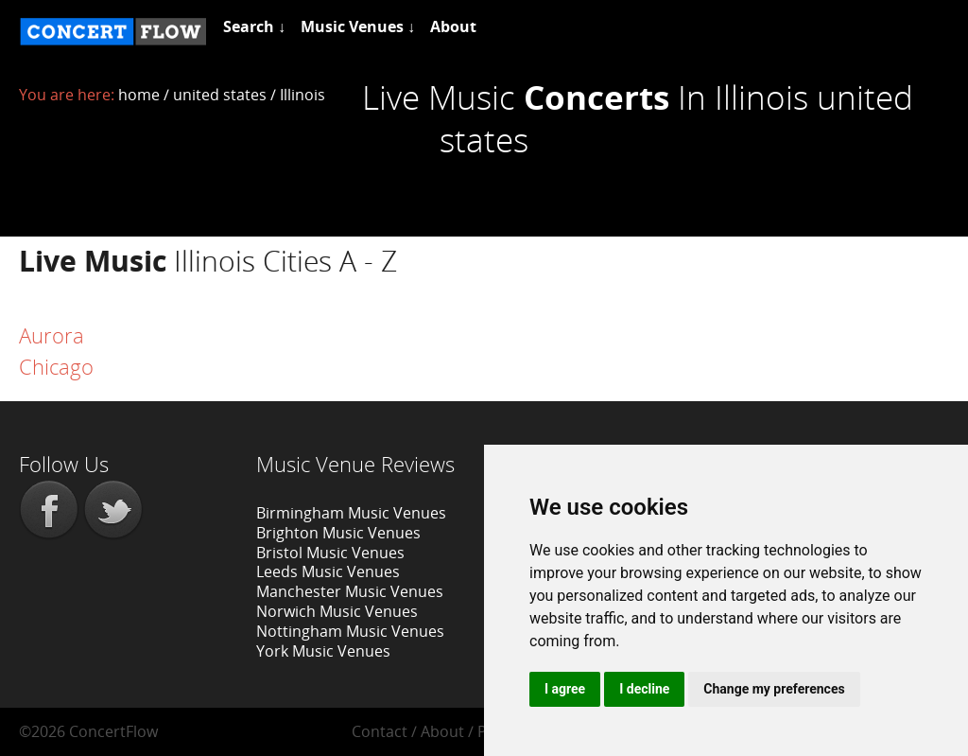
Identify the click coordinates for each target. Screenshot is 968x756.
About (442, 731)
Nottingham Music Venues (350, 631)
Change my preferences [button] (773, 688)
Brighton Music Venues (338, 532)
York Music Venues (323, 651)
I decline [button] (644, 688)
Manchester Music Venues (349, 591)
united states (220, 94)
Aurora (51, 335)
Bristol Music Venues (330, 552)
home (139, 94)
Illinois (302, 94)
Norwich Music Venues (337, 611)
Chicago (56, 366)
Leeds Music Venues (328, 571)
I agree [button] (564, 688)
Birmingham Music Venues (351, 512)
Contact (379, 731)
